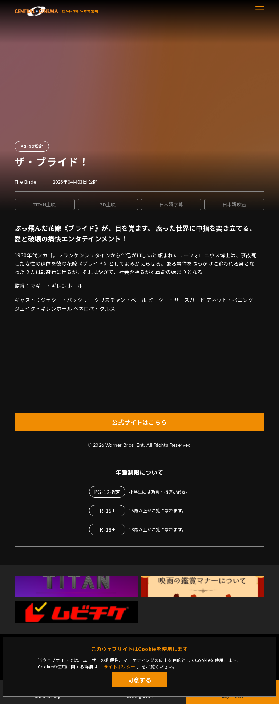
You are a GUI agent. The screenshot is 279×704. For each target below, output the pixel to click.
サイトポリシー (120, 666)
